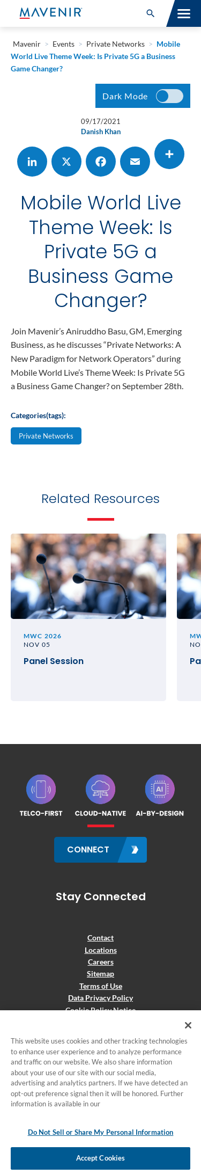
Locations (101, 949)
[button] (151, 13)
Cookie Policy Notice (100, 1010)
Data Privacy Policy (100, 997)
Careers (101, 961)
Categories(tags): (38, 415)
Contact (100, 937)
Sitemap (100, 973)
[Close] (188, 1025)
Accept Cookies (100, 1158)
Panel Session (54, 661)
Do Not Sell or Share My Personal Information (101, 1132)
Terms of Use (100, 985)
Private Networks (46, 436)
